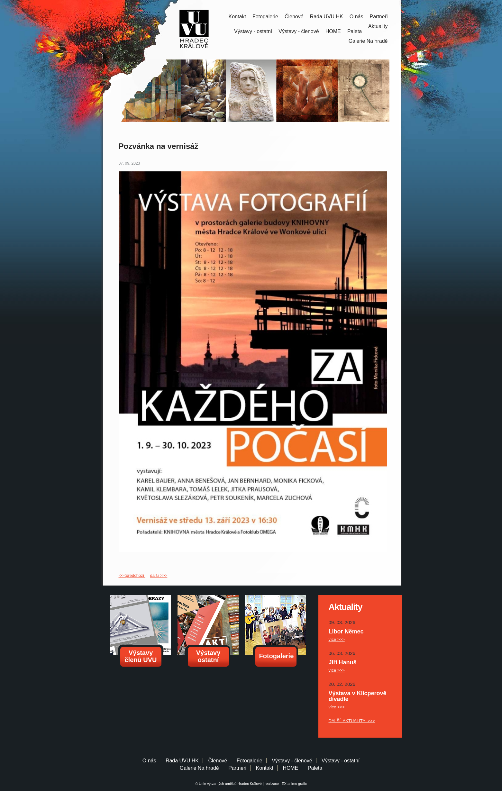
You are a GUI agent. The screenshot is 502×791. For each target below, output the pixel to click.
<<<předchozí (132, 575)
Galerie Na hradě (199, 768)
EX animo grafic (293, 784)
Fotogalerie (265, 16)
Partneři (379, 16)
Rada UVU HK (326, 16)
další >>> (158, 575)
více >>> (337, 639)
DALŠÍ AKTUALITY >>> (352, 720)
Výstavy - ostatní (253, 31)
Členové (294, 16)
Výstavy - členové (298, 31)
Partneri (237, 768)
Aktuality (378, 26)
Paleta (354, 31)
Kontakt (237, 16)
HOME (333, 31)
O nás (356, 16)
